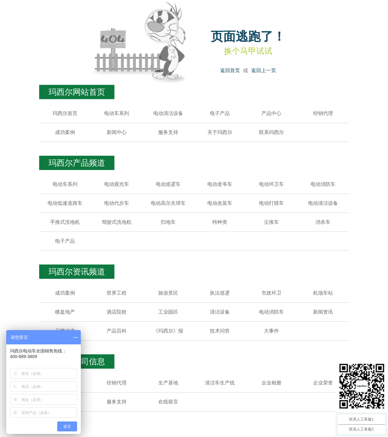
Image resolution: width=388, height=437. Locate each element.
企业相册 (271, 382)
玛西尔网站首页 (76, 92)
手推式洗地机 (65, 222)
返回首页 (230, 70)
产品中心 (271, 113)
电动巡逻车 (168, 184)
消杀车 (323, 222)
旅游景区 (168, 293)
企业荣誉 (323, 382)
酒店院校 (117, 312)
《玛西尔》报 (168, 331)
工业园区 (168, 312)
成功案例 (65, 132)
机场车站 (323, 293)
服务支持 (168, 132)
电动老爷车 (219, 184)
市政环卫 (271, 293)
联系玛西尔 (271, 132)
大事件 (271, 331)
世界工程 (117, 293)
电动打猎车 (271, 203)
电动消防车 (323, 184)
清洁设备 (220, 312)
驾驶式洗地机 (117, 222)
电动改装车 (219, 203)
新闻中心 (117, 132)
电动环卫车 (271, 184)
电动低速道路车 (65, 203)
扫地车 (168, 222)
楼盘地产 (65, 312)
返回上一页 (263, 70)
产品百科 (117, 331)
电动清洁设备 (168, 113)
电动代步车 (116, 203)
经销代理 (323, 113)
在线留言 (168, 401)
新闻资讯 (323, 312)
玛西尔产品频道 (76, 163)
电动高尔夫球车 (168, 203)
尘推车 (271, 222)
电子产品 (220, 113)
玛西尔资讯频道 (76, 271)
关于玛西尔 (219, 132)
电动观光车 (116, 184)
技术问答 (220, 331)
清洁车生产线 (220, 382)
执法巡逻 (220, 293)
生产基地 (168, 382)
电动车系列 (116, 113)
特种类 (219, 222)
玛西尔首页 (65, 113)
